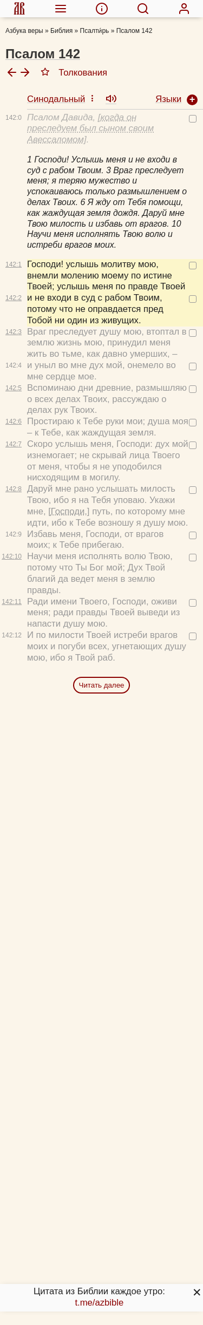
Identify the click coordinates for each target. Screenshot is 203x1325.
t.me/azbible (99, 1302)
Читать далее (102, 685)
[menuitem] (19, 8)
